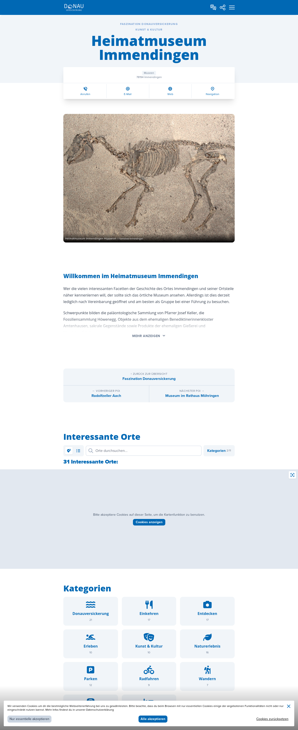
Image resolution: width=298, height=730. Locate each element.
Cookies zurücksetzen (272, 719)
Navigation (212, 94)
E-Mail (128, 94)
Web (170, 94)
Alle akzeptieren (153, 719)
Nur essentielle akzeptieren (29, 719)
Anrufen (85, 94)
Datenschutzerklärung (100, 710)
